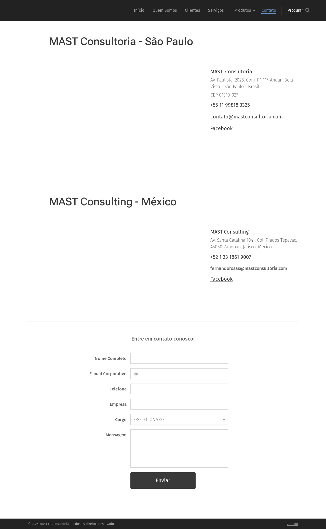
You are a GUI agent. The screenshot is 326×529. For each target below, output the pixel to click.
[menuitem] (140, 10)
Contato (292, 524)
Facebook (221, 128)
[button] (298, 10)
